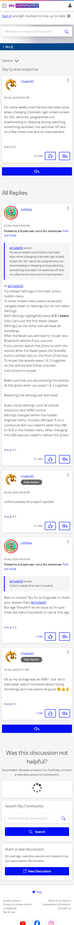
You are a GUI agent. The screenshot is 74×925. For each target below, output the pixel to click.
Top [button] (39, 892)
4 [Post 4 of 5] (10, 627)
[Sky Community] (24, 6)
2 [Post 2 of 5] (10, 449)
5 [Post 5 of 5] (10, 704)
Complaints (9, 908)
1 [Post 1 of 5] (10, 146)
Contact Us (64, 908)
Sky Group (9, 912)
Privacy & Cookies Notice (17, 904)
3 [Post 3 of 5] (10, 516)
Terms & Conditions (59, 900)
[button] (68, 80)
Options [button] (7, 60)
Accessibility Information (56, 904)
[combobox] (33, 31)
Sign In (69, 6)
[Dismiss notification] (69, 16)
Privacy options (12, 900)
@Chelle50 (16, 248)
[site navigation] (4, 6)
